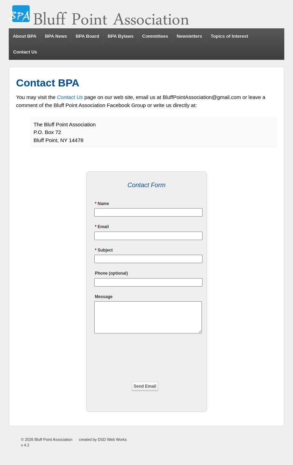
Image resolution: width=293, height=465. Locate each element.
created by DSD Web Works (103, 446)
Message (104, 296)
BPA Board (87, 36)
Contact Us (25, 52)
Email (102, 226)
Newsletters (189, 36)
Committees (155, 36)
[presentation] (147, 359)
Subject (104, 250)
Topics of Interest (229, 36)
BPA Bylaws (120, 36)
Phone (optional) (111, 273)
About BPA (25, 36)
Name (102, 203)
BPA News (56, 36)
